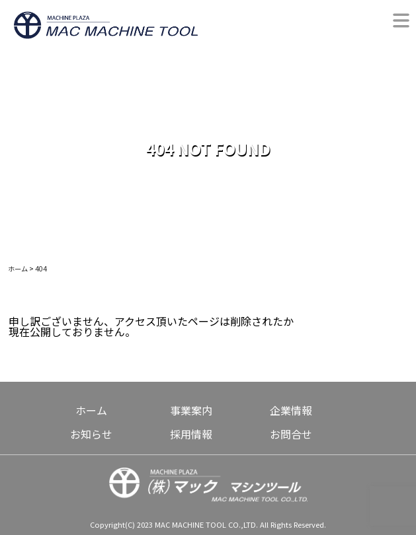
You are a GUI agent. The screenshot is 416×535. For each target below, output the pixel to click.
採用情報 (191, 434)
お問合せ (291, 434)
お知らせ (91, 434)
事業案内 (191, 410)
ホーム (91, 410)
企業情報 (291, 410)
